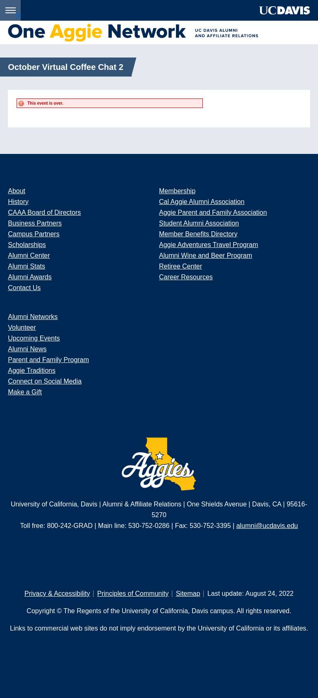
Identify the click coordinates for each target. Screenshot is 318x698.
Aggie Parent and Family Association (213, 212)
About (16, 190)
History (18, 201)
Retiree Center (180, 266)
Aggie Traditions (31, 370)
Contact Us (24, 287)
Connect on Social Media (45, 381)
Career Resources (186, 277)
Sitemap (188, 593)
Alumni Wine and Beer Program (205, 255)
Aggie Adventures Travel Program (208, 244)
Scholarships (27, 244)
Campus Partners (34, 233)
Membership (177, 190)
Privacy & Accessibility (57, 593)
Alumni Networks (33, 316)
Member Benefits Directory (198, 233)
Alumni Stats (26, 266)
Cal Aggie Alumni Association (201, 201)
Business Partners (35, 223)
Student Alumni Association (199, 223)
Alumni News (27, 349)
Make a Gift (25, 392)
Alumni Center (29, 255)
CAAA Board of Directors (44, 212)
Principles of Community (133, 593)
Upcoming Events (34, 338)
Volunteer (22, 327)
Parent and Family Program (48, 359)
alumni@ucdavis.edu (267, 525)
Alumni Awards (30, 277)
